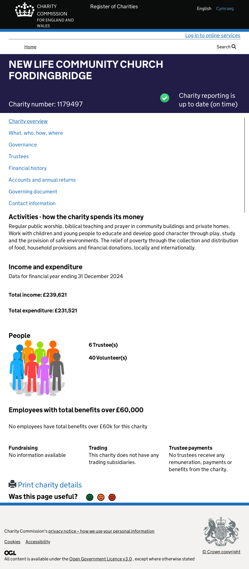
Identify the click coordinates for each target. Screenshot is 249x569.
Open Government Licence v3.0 (100, 559)
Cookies (12, 541)
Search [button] (226, 46)
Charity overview (28, 121)
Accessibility (37, 541)
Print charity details (45, 484)
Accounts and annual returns (42, 180)
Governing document (33, 191)
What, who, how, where (36, 133)
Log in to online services (212, 35)
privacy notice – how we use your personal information (101, 531)
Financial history (28, 168)
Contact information (32, 203)
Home (30, 46)
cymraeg (225, 8)
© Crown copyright (221, 551)
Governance (23, 144)
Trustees (19, 156)
